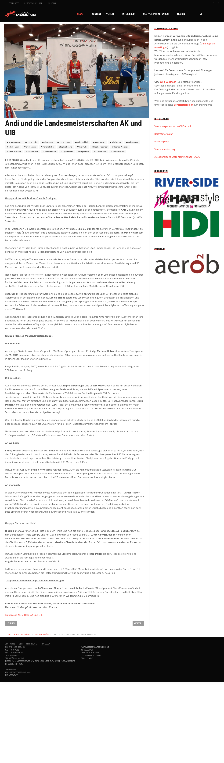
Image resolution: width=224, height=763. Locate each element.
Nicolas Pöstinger (100, 147)
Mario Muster (132, 142)
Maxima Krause (14, 142)
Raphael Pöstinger (120, 147)
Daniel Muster (99, 142)
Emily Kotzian (32, 151)
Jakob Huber (13, 147)
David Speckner (14, 151)
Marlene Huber (48, 147)
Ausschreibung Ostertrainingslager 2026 (177, 156)
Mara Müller (82, 147)
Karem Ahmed (30, 147)
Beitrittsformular (183, 104)
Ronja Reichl (84, 151)
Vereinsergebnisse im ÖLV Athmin (173, 126)
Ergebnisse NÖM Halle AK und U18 (24, 615)
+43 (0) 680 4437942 (16, 658)
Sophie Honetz (66, 147)
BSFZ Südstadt (167, 81)
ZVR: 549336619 (11, 669)
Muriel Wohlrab (82, 142)
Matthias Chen (118, 151)
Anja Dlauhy (48, 142)
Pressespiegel (162, 141)
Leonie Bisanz (64, 142)
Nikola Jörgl (116, 142)
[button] (82, 14)
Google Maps (86, 658)
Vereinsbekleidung (164, 149)
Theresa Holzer (50, 151)
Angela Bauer (67, 151)
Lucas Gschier (101, 151)
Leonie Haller (31, 142)
